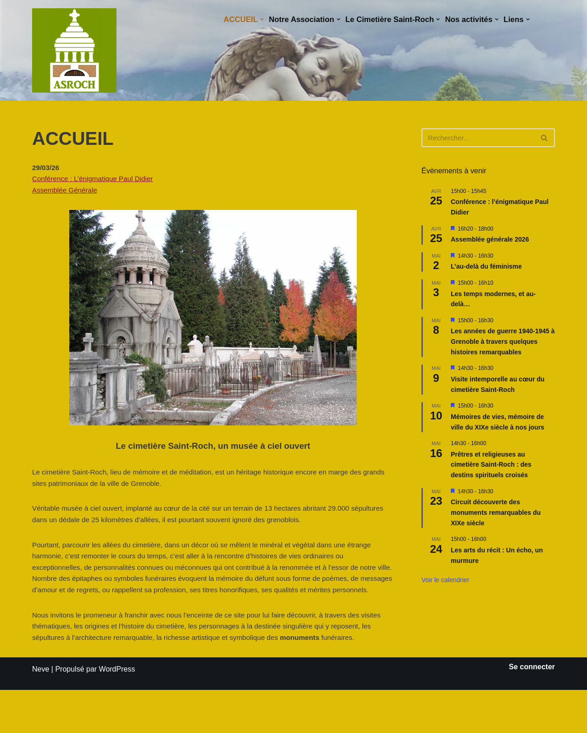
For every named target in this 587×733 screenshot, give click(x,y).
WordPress (117, 712)
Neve (40, 712)
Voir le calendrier (445, 580)
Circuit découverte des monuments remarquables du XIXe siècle (496, 513)
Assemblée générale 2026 (490, 239)
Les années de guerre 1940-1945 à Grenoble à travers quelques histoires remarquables (502, 342)
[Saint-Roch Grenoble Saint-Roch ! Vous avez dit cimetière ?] (74, 50)
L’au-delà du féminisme (486, 266)
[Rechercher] (477, 138)
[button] (249, 19)
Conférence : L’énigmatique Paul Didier (96, 181)
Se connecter (532, 710)
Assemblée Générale (66, 193)
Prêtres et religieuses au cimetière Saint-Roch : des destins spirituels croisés (491, 465)
